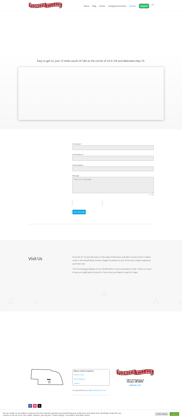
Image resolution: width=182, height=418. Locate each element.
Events (102, 6)
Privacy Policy (79, 375)
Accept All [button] (174, 414)
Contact (132, 6)
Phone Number (77, 165)
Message (75, 176)
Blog (94, 6)
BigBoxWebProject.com (97, 390)
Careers (77, 383)
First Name (77, 144)
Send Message (79, 212)
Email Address (78, 155)
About (86, 6)
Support (144, 6)
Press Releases (79, 379)
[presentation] (87, 202)
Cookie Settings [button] (161, 414)
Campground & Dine (117, 6)
